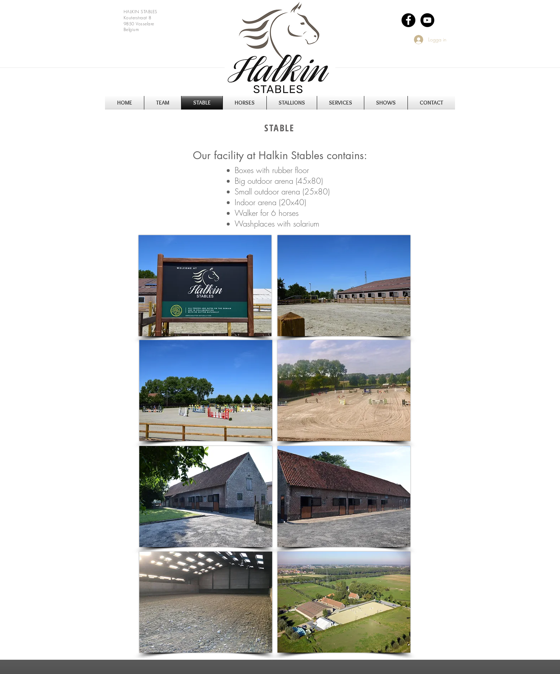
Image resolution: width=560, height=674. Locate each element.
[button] (162, 103)
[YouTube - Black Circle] (427, 20)
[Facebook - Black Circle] (408, 20)
